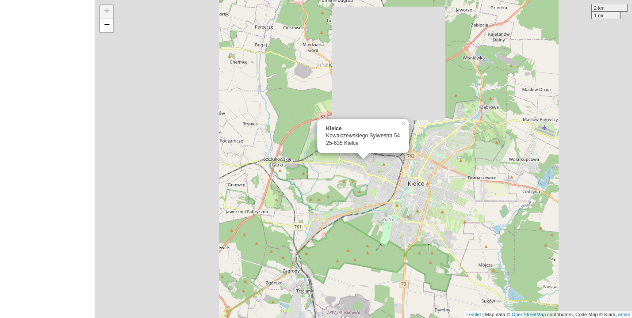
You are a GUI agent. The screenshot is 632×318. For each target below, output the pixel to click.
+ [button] (107, 12)
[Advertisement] (47, 159)
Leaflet (474, 314)
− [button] (107, 25)
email (624, 314)
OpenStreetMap (529, 314)
